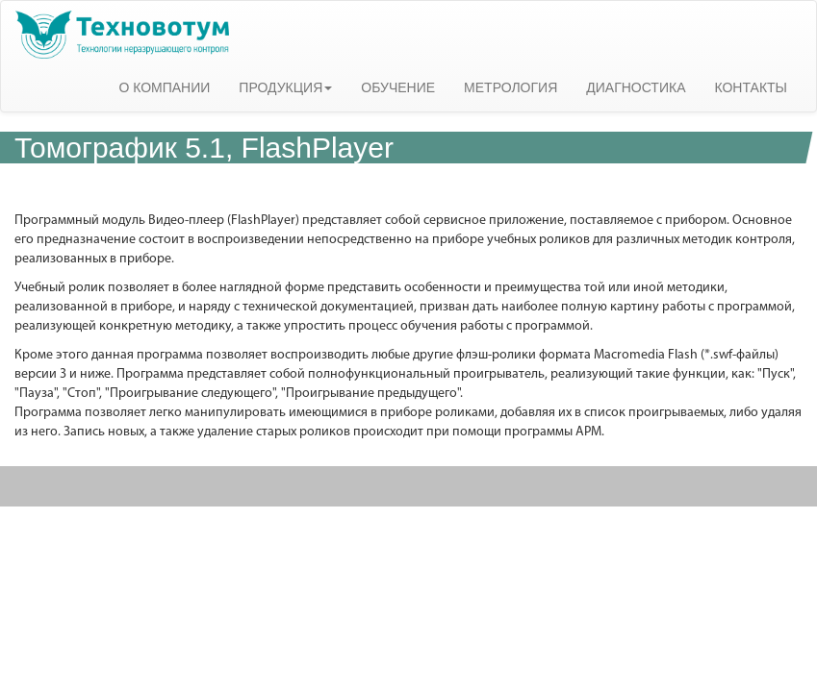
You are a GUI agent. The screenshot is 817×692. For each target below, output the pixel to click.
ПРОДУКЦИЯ (285, 87)
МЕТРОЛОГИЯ (510, 87)
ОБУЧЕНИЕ (398, 87)
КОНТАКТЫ (750, 87)
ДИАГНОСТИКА (635, 87)
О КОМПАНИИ (164, 87)
